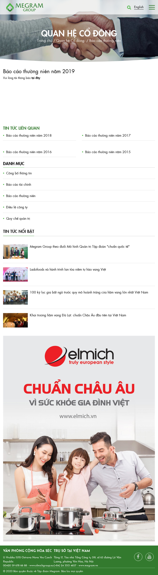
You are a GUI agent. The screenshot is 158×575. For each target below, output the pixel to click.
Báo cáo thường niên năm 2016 (29, 151)
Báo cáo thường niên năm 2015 (108, 151)
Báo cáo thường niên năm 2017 (108, 135)
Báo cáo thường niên (20, 195)
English (139, 7)
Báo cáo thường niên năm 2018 (29, 135)
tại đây (35, 78)
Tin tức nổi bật (18, 231)
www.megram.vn (88, 565)
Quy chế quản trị (18, 218)
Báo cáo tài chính (18, 184)
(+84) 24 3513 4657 (65, 565)
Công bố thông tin (19, 173)
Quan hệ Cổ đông (79, 33)
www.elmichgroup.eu (41, 565)
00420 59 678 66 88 (15, 565)
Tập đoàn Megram (48, 571)
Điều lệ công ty (17, 207)
